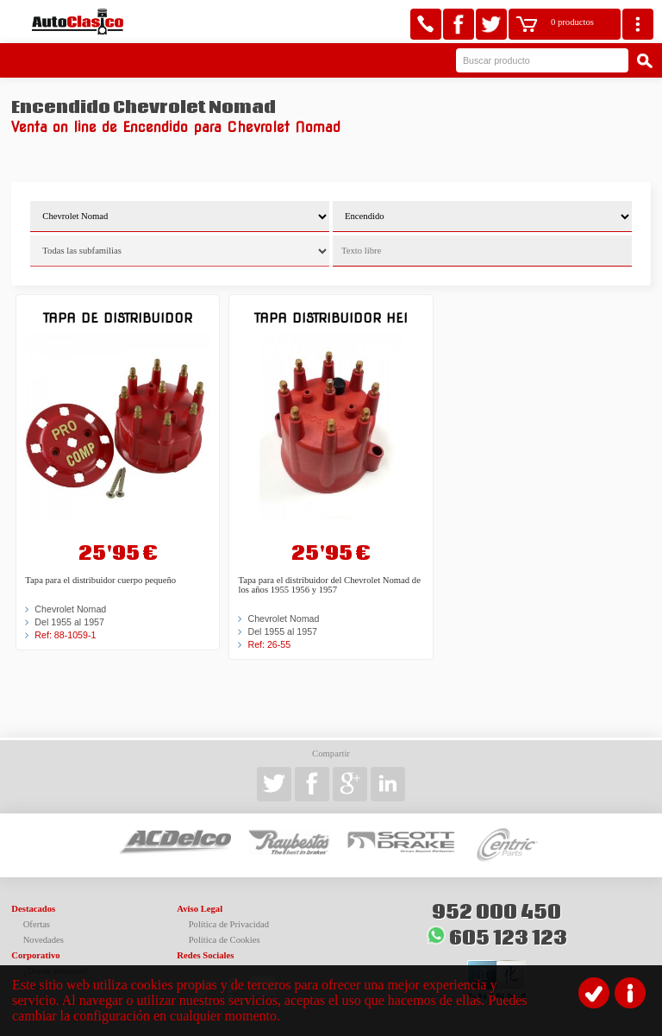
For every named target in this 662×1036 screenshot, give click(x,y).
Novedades (43, 940)
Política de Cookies (224, 940)
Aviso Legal (199, 909)
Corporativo (35, 955)
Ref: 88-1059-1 (65, 635)
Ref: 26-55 (268, 644)
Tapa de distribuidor (117, 318)
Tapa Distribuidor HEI (331, 318)
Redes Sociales (205, 955)
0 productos (572, 22)
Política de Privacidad (229, 924)
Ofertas (36, 924)
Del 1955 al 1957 (69, 622)
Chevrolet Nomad (70, 609)
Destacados (33, 909)
